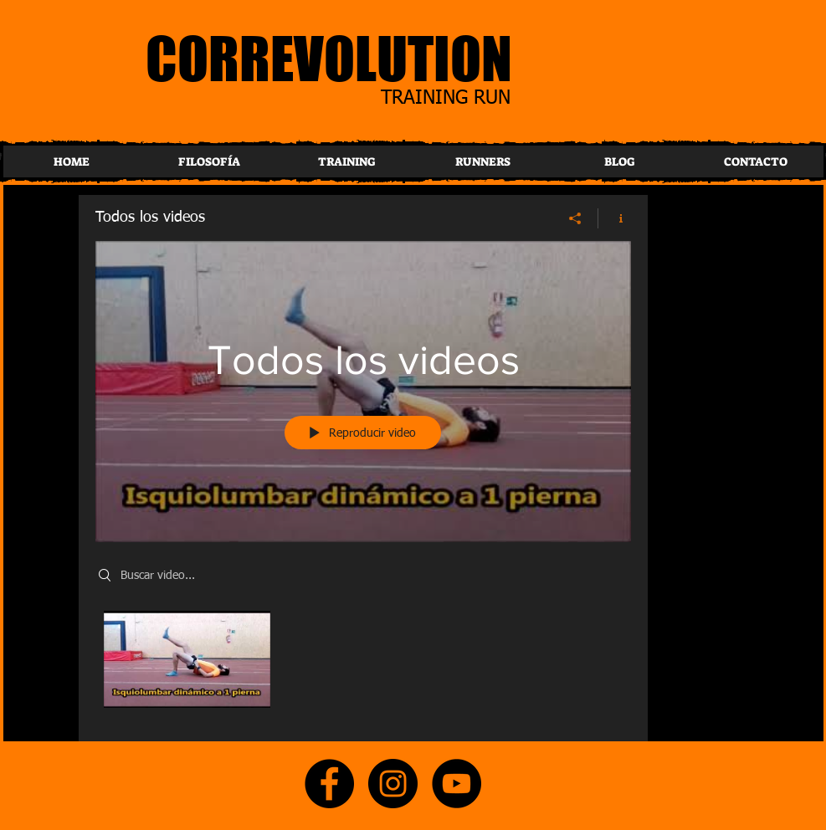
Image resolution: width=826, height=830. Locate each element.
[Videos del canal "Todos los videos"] (363, 663)
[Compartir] (575, 218)
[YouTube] (456, 783)
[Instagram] (393, 783)
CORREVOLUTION (329, 58)
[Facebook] (329, 783)
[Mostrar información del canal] (614, 218)
